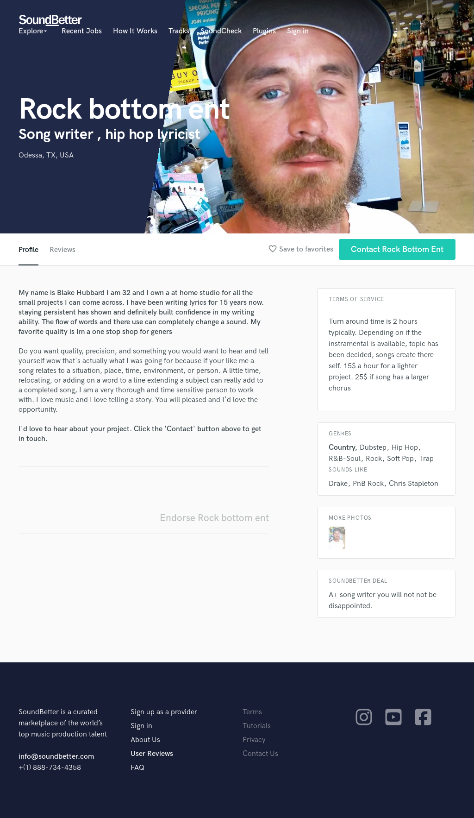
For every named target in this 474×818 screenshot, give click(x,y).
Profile (28, 249)
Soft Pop (400, 458)
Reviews (62, 249)
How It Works (135, 31)
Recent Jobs (82, 31)
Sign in (298, 31)
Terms (252, 712)
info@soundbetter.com (56, 756)
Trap (426, 458)
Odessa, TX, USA (46, 155)
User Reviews (152, 753)
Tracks (178, 31)
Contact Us (260, 753)
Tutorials (257, 726)
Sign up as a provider (164, 712)
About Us (145, 740)
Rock (374, 458)
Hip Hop (405, 447)
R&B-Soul (345, 458)
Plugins (264, 31)
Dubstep (373, 447)
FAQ (137, 767)
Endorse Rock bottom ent (214, 518)
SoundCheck (221, 31)
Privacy (254, 740)
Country (342, 447)
